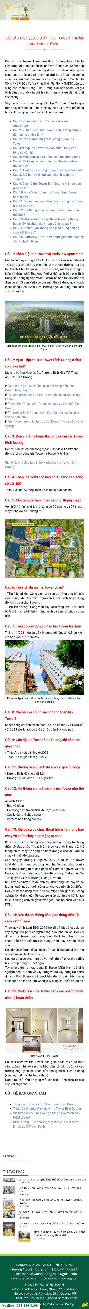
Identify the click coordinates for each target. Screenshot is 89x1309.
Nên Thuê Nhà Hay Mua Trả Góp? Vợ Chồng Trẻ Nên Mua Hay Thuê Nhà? (59, 1233)
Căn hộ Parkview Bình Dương (55, 1304)
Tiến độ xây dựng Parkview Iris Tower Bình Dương (47, 1108)
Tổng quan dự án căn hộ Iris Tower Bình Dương (44, 1104)
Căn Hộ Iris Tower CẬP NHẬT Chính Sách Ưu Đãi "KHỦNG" (52, 1223)
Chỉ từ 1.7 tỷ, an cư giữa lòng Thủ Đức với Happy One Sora (52, 1179)
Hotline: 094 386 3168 (20, 1305)
